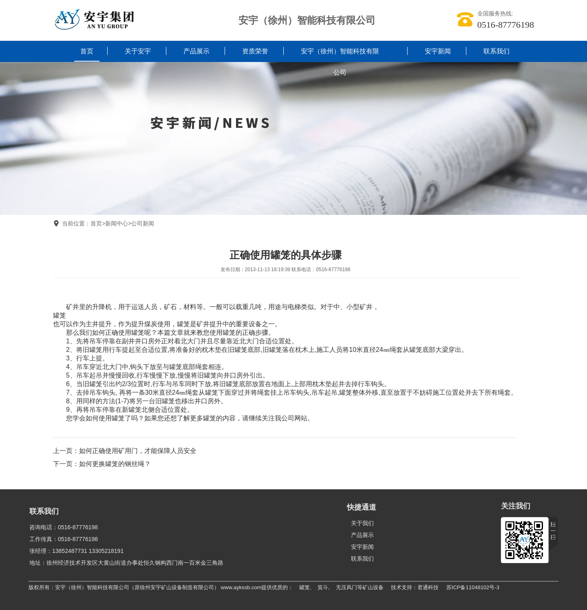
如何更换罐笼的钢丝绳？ (115, 463)
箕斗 (323, 587)
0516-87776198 (505, 25)
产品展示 (196, 51)
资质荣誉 (255, 51)
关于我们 (362, 523)
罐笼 (59, 315)
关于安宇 (138, 51)
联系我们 (496, 51)
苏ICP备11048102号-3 (472, 587)
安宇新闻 (438, 51)
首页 (86, 51)
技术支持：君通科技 (415, 587)
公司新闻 (142, 223)
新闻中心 (116, 223)
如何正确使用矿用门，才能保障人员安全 (137, 450)
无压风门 (346, 587)
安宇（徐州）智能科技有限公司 (340, 62)
